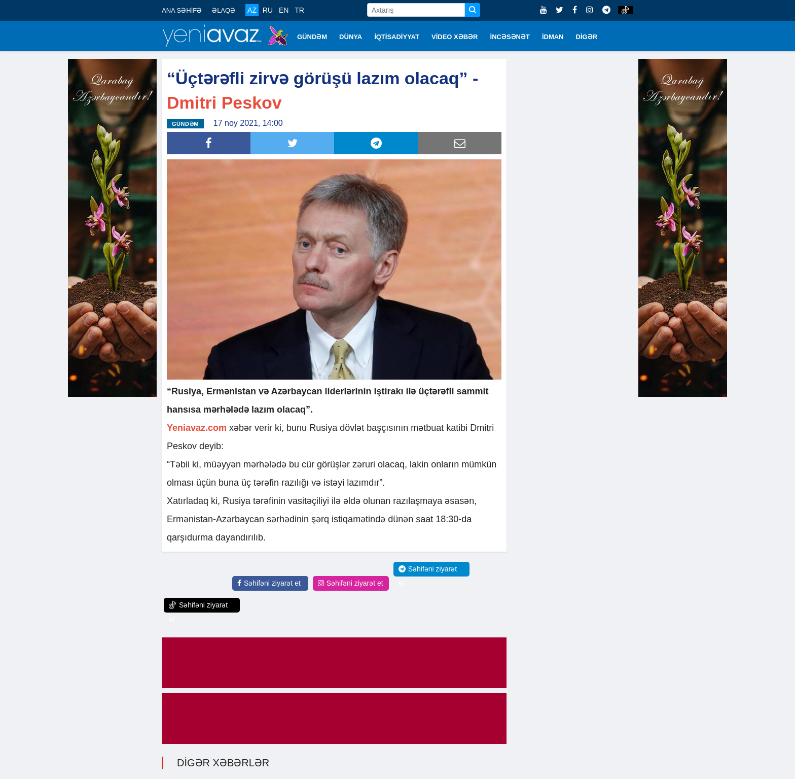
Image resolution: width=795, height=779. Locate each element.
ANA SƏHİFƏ (182, 10)
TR (299, 10)
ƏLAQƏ (223, 10)
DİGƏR (587, 37)
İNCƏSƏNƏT (510, 37)
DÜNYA (350, 37)
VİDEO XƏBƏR (454, 37)
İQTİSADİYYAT (396, 37)
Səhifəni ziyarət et (269, 583)
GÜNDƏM (312, 37)
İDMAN (553, 37)
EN (283, 10)
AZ (252, 10)
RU (268, 10)
